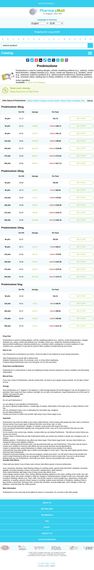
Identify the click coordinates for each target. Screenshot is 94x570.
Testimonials (47, 515)
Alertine (57, 101)
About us (47, 503)
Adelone (37, 101)
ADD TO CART (81, 118)
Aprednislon (76, 101)
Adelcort (30, 101)
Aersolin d (43, 101)
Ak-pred (51, 101)
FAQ (47, 521)
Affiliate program (46, 540)
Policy (47, 527)
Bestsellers (47, 509)
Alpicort (63, 101)
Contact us (47, 533)
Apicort (69, 101)
